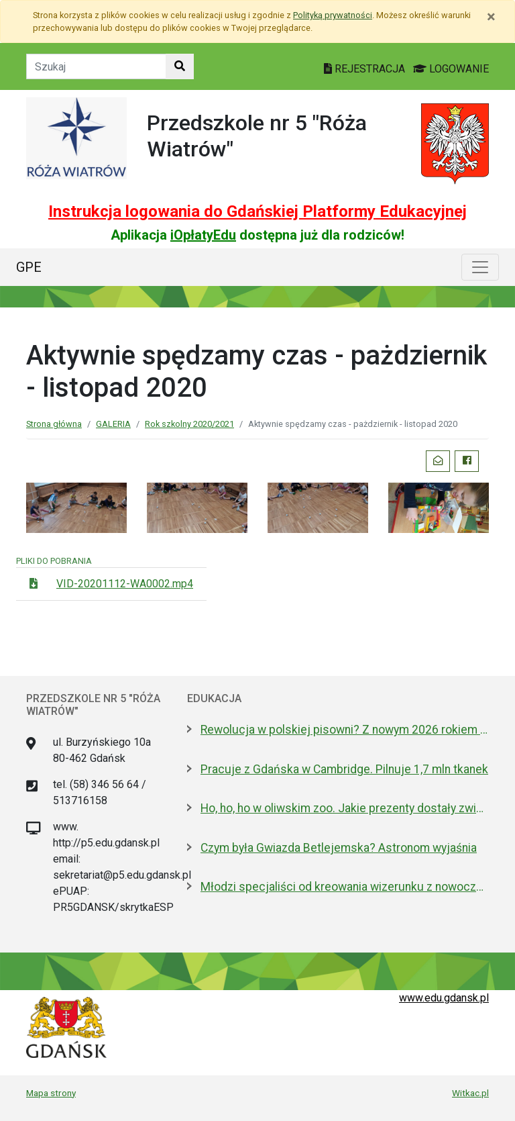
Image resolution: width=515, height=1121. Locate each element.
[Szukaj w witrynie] (180, 66)
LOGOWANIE (451, 68)
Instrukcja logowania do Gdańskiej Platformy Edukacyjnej (257, 211)
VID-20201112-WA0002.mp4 (124, 583)
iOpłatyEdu (203, 235)
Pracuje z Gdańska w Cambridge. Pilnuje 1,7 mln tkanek (344, 769)
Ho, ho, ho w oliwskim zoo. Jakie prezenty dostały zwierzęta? (345, 808)
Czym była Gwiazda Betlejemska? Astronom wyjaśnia (339, 848)
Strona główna (54, 424)
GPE (29, 267)
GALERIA (113, 424)
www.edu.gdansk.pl (444, 997)
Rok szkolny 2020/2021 (189, 424)
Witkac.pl (470, 1092)
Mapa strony (51, 1092)
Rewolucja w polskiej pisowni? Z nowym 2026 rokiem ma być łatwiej (345, 729)
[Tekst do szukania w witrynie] (96, 66)
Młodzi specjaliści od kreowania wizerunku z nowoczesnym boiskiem (345, 886)
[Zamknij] (491, 17)
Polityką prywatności (332, 15)
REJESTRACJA (366, 68)
